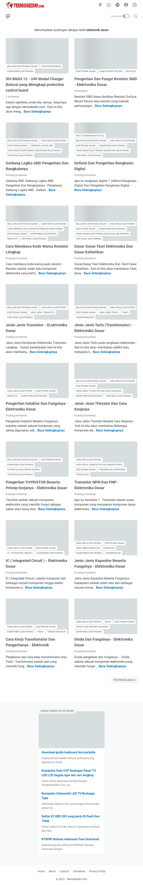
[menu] (10, 16)
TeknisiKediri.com (77, 879)
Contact (64, 871)
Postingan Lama (123, 680)
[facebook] (126, 5)
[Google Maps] (100, 5)
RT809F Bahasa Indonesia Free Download (70, 839)
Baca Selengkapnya (37, 111)
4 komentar (81, 90)
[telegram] (117, 5)
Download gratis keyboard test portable (69, 752)
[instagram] (134, 5)
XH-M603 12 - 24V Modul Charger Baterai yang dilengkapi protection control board (35, 85)
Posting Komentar (16, 175)
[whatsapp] (109, 5)
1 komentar (12, 96)
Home (41, 871)
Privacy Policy (97, 871)
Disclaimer (79, 871)
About (52, 871)
